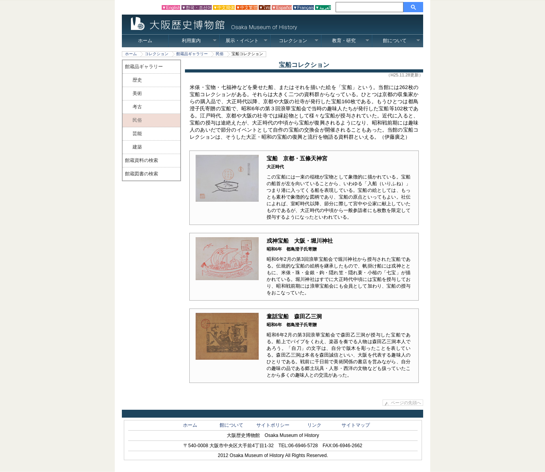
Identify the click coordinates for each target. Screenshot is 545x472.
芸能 (137, 133)
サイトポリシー (272, 425)
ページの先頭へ (406, 402)
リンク (314, 425)
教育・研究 (351, 40)
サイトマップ (356, 425)
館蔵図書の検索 (141, 174)
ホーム (145, 40)
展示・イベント (247, 40)
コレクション (299, 40)
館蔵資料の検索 (141, 160)
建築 (137, 147)
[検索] (370, 7)
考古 (137, 107)
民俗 (220, 54)
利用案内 (199, 40)
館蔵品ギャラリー (192, 54)
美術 (137, 93)
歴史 (137, 80)
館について (401, 40)
